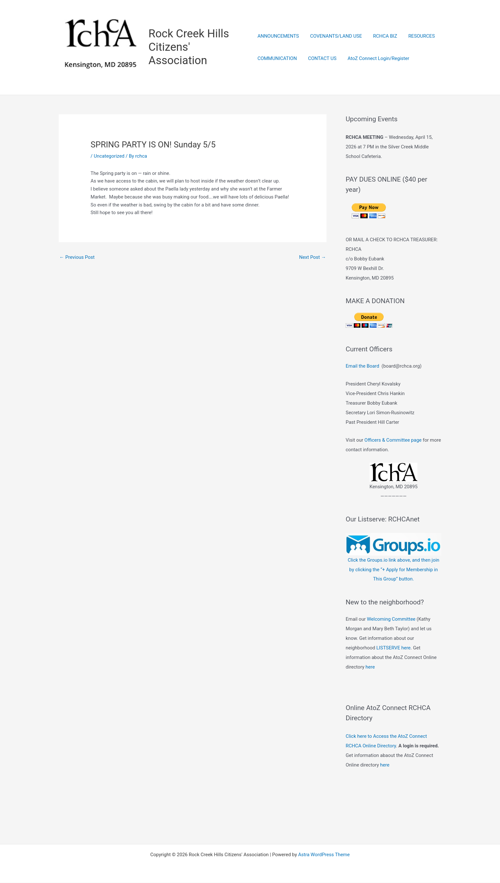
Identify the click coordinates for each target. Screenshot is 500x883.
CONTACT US (320, 59)
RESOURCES (416, 36)
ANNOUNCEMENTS (278, 36)
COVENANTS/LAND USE (334, 36)
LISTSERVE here (393, 648)
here (370, 667)
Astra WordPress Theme (324, 855)
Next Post (312, 257)
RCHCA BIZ (382, 36)
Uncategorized (109, 156)
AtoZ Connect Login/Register (375, 59)
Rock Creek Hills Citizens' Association (189, 47)
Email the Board (362, 366)
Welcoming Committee (391, 619)
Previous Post (77, 257)
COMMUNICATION (277, 59)
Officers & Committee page (393, 440)
